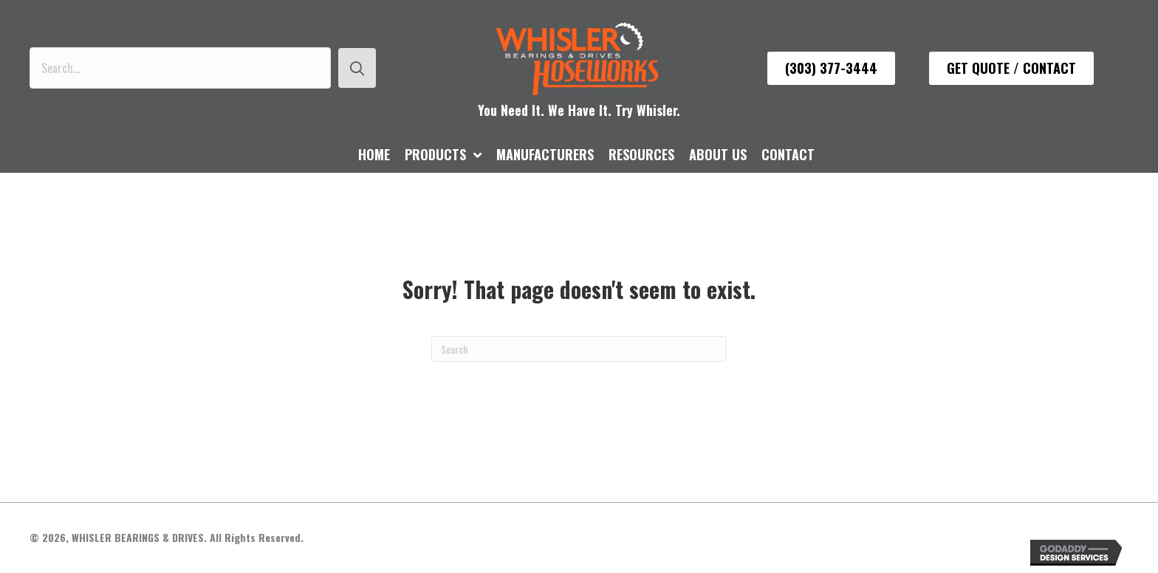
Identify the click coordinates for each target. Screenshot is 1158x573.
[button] (357, 68)
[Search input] (180, 68)
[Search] (579, 349)
